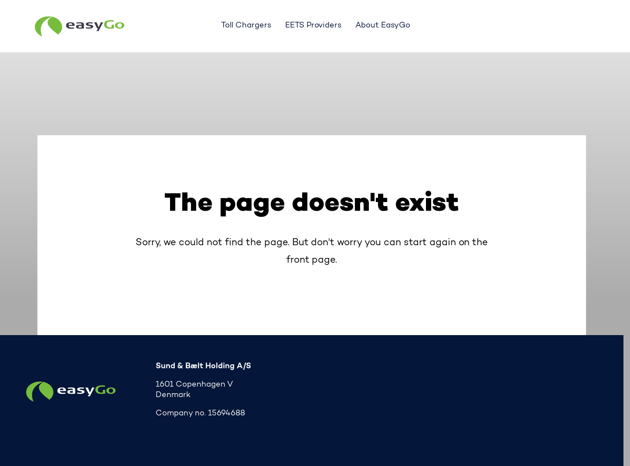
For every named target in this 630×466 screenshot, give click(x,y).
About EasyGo (382, 26)
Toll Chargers (246, 26)
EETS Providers (313, 26)
